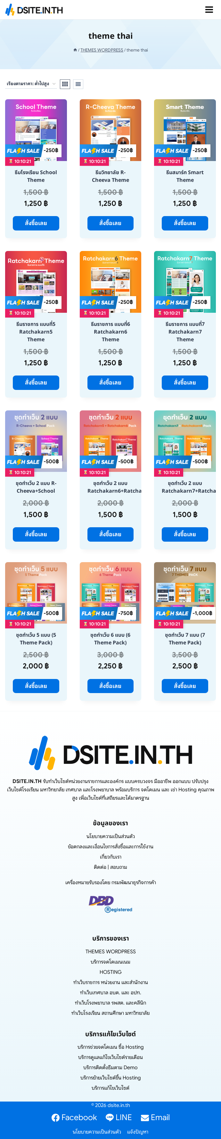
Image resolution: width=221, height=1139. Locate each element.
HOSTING (111, 972)
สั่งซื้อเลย (36, 223)
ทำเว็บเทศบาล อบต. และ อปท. (110, 993)
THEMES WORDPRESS (111, 952)
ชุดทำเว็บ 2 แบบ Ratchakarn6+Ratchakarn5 (122, 487)
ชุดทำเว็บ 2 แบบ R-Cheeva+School (36, 487)
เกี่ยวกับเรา (110, 857)
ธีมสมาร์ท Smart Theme (185, 176)
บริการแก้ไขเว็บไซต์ (110, 1088)
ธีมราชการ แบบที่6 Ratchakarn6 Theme (110, 331)
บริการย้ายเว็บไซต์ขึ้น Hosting (110, 1078)
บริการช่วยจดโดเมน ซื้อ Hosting (111, 1047)
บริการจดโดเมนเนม (110, 962)
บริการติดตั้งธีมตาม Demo (110, 1067)
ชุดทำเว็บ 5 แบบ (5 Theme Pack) (36, 639)
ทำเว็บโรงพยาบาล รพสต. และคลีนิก (110, 1003)
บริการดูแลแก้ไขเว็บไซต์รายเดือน (110, 1057)
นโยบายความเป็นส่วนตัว (110, 836)
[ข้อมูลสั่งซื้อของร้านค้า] (31, 84)
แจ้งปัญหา (137, 1132)
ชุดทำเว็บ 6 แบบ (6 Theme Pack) (110, 639)
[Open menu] (209, 9)
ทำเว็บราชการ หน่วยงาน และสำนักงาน (110, 982)
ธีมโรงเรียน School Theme (36, 176)
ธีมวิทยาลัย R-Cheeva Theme (110, 176)
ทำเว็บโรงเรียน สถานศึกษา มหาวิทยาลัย (110, 1013)
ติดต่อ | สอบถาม (110, 867)
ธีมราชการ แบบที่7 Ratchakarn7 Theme (185, 331)
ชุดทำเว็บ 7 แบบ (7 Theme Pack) (185, 639)
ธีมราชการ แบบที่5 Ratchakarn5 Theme (35, 331)
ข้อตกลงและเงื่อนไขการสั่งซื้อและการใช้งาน (110, 847)
